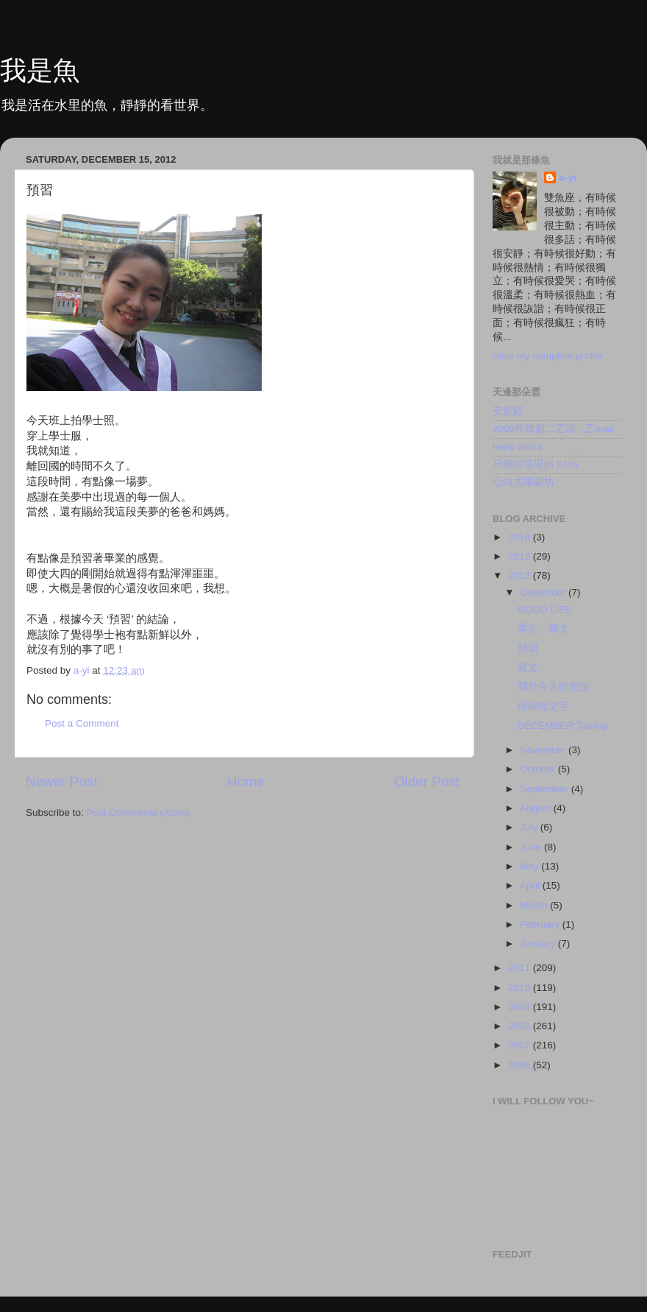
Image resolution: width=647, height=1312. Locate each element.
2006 (520, 1065)
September (545, 788)
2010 (520, 987)
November (544, 749)
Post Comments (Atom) (138, 812)
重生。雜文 (543, 628)
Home (245, 781)
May (530, 866)
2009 (520, 1006)
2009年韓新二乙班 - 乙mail (553, 428)
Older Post (427, 781)
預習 (528, 648)
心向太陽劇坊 (523, 481)
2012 (520, 575)
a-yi (567, 177)
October (539, 769)
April (531, 885)
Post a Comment (82, 723)
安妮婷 (508, 411)
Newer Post (62, 781)
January (539, 943)
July (530, 827)
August (537, 808)
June (532, 847)
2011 (520, 967)
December (544, 592)
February (541, 924)
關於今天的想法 (554, 686)
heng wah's (518, 446)
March (535, 905)
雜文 (528, 667)
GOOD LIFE (545, 609)
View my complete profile (548, 355)
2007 (520, 1045)
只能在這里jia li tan (535, 464)
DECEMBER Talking (562, 725)
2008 (520, 1025)
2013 (520, 556)
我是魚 (39, 70)
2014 (520, 537)
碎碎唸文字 (543, 706)
